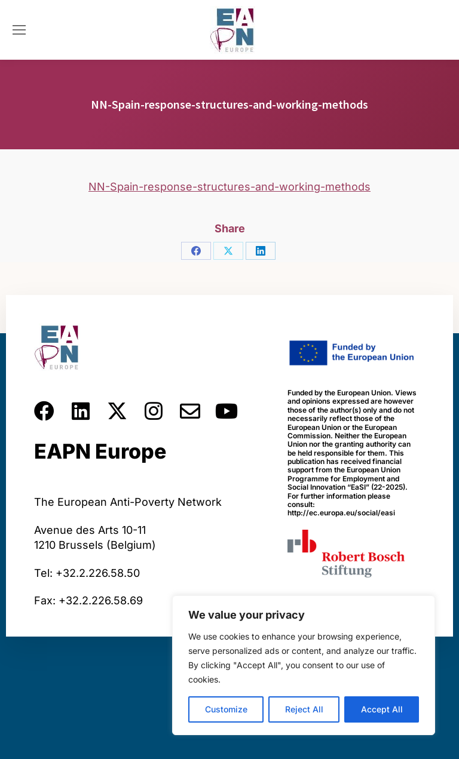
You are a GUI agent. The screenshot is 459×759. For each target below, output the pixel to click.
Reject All (304, 709)
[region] (303, 665)
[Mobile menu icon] (19, 30)
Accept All (382, 709)
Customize (226, 709)
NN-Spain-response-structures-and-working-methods (229, 186)
